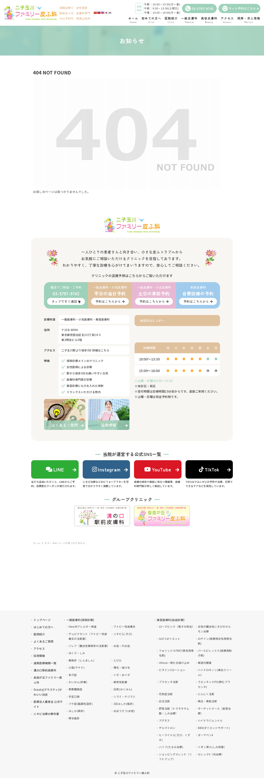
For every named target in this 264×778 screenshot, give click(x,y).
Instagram (106, 469)
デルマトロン (167, 728)
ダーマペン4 (205, 735)
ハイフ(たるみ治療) (171, 747)
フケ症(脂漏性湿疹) (81, 704)
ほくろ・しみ (77, 653)
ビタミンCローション (172, 670)
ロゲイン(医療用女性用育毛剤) (215, 641)
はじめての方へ (44, 627)
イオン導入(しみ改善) (211, 747)
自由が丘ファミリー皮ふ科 (48, 679)
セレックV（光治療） (211, 754)
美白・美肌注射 (207, 701)
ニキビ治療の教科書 (46, 714)
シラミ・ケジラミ (124, 696)
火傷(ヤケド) (76, 667)
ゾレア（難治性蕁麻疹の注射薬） (89, 646)
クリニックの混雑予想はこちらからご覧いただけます (132, 275)
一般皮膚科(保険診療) (80, 620)
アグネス (164, 720)
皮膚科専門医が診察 (79, 379)
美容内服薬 (205, 663)
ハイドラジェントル (210, 720)
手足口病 (74, 696)
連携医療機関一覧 (45, 663)
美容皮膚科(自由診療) (171, 620)
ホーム (37, 543)
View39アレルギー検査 (83, 626)
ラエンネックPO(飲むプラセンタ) (214, 684)
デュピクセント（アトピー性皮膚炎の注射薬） (88, 636)
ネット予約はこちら (239, 8)
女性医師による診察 (79, 367)
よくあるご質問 (44, 641)
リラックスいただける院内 (84, 392)
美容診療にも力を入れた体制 (85, 386)
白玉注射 (164, 701)
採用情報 (39, 656)
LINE (55, 469)
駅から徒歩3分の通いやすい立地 (87, 373)
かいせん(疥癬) (78, 682)
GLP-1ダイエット (169, 639)
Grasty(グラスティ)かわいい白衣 (48, 692)
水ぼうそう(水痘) (124, 711)
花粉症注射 (166, 694)
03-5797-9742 (199, 8)
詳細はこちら (100, 350)
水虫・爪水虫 (121, 646)
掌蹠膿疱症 (75, 689)
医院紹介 (39, 634)
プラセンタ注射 (168, 682)
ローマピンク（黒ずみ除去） (176, 626)
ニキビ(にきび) (122, 634)
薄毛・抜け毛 (121, 667)
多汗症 (73, 675)
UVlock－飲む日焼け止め (174, 663)
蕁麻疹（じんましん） (82, 660)
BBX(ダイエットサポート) (214, 728)
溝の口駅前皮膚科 (45, 670)
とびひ (117, 660)
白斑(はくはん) (122, 689)
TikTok (209, 469)
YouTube (157, 469)
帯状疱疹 (74, 718)
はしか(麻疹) (76, 711)
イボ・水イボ (121, 675)
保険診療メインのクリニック (85, 361)
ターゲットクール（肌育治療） (214, 711)
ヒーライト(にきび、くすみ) (174, 737)
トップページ (42, 620)
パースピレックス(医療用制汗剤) (215, 653)
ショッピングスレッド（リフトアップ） (175, 756)
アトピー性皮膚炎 (124, 626)
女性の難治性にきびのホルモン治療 (214, 629)
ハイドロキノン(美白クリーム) (215, 672)
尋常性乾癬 (120, 682)
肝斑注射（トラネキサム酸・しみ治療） (174, 711)
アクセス (39, 648)
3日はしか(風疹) (123, 704)
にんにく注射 (206, 694)
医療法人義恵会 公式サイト (48, 704)
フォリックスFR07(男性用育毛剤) (176, 653)
